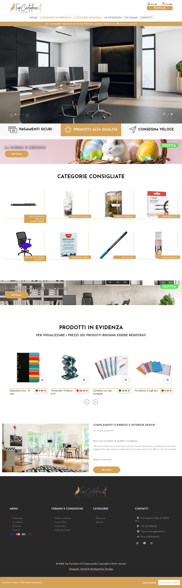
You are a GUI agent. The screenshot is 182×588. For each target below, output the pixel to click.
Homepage (17, 518)
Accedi (154, 4)
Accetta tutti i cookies (169, 582)
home (33, 18)
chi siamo (131, 18)
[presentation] (12, 116)
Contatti (146, 18)
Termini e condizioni (62, 518)
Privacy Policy (60, 522)
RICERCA (159, 8)
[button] (15, 114)
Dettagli (17, 154)
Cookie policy (60, 526)
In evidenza (17, 522)
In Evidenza (113, 18)
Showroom (100, 518)
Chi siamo (17, 526)
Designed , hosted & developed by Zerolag (91, 569)
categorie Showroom (55, 18)
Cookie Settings (149, 582)
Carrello (169, 4)
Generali (99, 522)
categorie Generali (87, 18)
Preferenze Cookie (62, 530)
